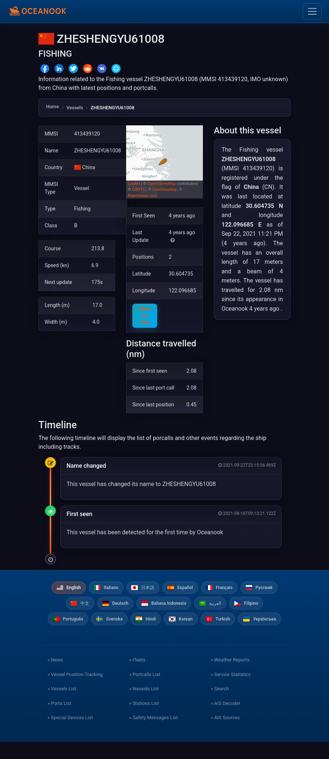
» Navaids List (143, 706)
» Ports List (59, 720)
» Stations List (144, 720)
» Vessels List (62, 706)
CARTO (139, 189)
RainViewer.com (142, 195)
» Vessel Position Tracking (75, 691)
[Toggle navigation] (312, 11)
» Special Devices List (70, 735)
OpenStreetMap (161, 183)
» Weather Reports (230, 677)
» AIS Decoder (226, 720)
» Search (220, 706)
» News (55, 677)
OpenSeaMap (164, 189)
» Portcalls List (144, 691)
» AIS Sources (225, 735)
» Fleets (137, 677)
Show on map (144, 316)
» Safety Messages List (153, 735)
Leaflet (134, 183)
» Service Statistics (231, 691)
